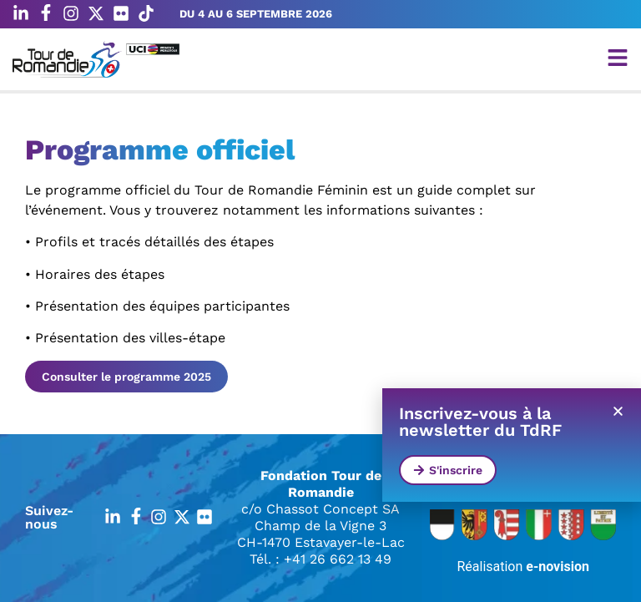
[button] (618, 411)
